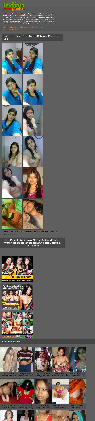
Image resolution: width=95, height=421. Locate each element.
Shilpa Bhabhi (9, 298)
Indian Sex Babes (58, 313)
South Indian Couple (11, 296)
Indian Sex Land (9, 332)
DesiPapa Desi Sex (58, 294)
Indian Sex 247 (9, 330)
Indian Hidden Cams (11, 307)
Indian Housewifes (58, 296)
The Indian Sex (57, 322)
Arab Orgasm (8, 322)
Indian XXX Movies (58, 332)
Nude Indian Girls (57, 315)
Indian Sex (55, 292)
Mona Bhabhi (9, 288)
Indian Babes (8, 313)
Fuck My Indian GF (10, 309)
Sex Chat (53, 17)
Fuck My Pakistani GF (59, 298)
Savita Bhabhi (9, 294)
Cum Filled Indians (10, 326)
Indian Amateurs (10, 311)
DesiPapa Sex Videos (11, 305)
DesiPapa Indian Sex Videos (71, 17)
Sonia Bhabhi (8, 290)
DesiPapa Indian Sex (59, 288)
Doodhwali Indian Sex (59, 324)
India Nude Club (9, 328)
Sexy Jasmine (8, 292)
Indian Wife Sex (57, 328)
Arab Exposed (56, 290)
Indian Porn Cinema (58, 305)
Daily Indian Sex (57, 326)
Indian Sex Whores (58, 307)
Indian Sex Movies (49, 19)
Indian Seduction (57, 309)
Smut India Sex (57, 330)
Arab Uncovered (9, 315)
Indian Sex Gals (57, 311)
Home (44, 17)
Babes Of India (9, 324)
